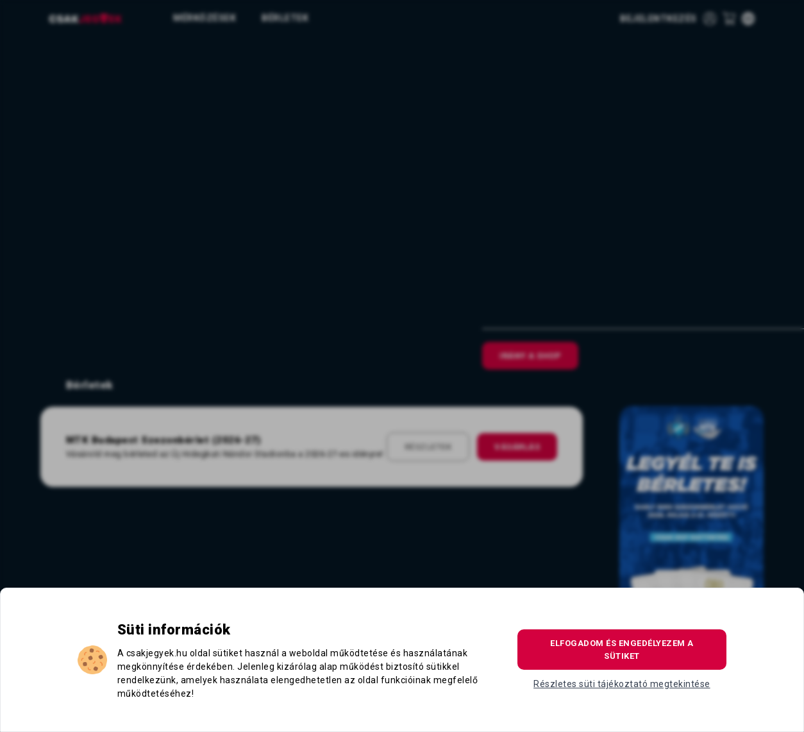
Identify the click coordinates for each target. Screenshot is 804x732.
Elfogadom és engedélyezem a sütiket (622, 649)
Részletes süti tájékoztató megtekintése (621, 684)
